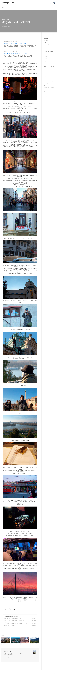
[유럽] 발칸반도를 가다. (9, 622)
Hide (46, 58)
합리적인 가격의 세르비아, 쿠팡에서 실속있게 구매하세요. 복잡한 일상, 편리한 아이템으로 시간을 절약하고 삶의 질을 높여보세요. (20, 56)
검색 (51, 3)
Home (3, 7)
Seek (46, 60)
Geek (45, 42)
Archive (45, 47)
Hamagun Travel (7, 616)
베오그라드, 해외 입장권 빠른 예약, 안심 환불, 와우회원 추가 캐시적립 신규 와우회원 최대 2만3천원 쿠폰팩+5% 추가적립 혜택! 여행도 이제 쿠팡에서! (20, 46)
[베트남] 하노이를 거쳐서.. (9, 625)
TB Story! (46, 61)
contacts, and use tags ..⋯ (49, 87)
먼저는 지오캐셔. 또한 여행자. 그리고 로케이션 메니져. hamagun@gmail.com (14, 654)
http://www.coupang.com (9, 41)
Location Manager (48, 49)
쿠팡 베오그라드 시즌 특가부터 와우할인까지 (16, 43)
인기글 (49, 91)
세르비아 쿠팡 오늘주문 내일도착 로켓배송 (15, 53)
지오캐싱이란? (46, 80)
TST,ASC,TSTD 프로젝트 (49, 64)
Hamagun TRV (8, 3)
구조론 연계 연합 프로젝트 (49, 66)
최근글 (45, 91)
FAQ (45, 54)
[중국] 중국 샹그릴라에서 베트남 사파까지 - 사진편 (14, 623)
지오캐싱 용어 (46, 78)
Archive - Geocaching (49, 51)
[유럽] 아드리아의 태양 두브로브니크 (12, 618)
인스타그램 (45, 96)
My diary (46, 40)
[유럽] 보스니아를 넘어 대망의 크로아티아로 (13, 620)
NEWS (46, 53)
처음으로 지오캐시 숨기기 (48, 81)
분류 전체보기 (46, 38)
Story (46, 56)
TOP (54, 675)
